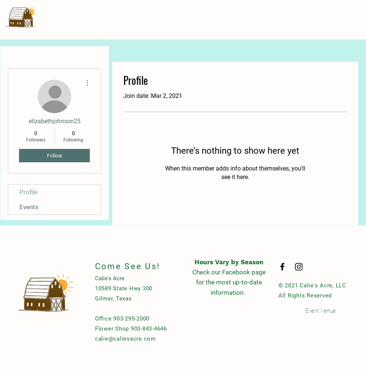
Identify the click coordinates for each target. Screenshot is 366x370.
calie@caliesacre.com (125, 338)
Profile (28, 192)
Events (28, 207)
